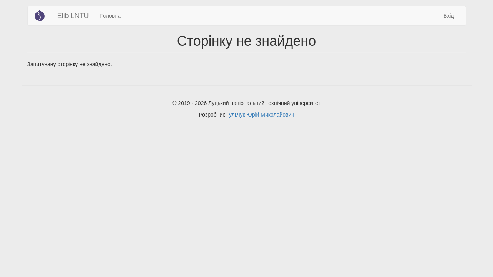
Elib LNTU (73, 16)
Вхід (448, 16)
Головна (110, 16)
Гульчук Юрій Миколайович (260, 115)
